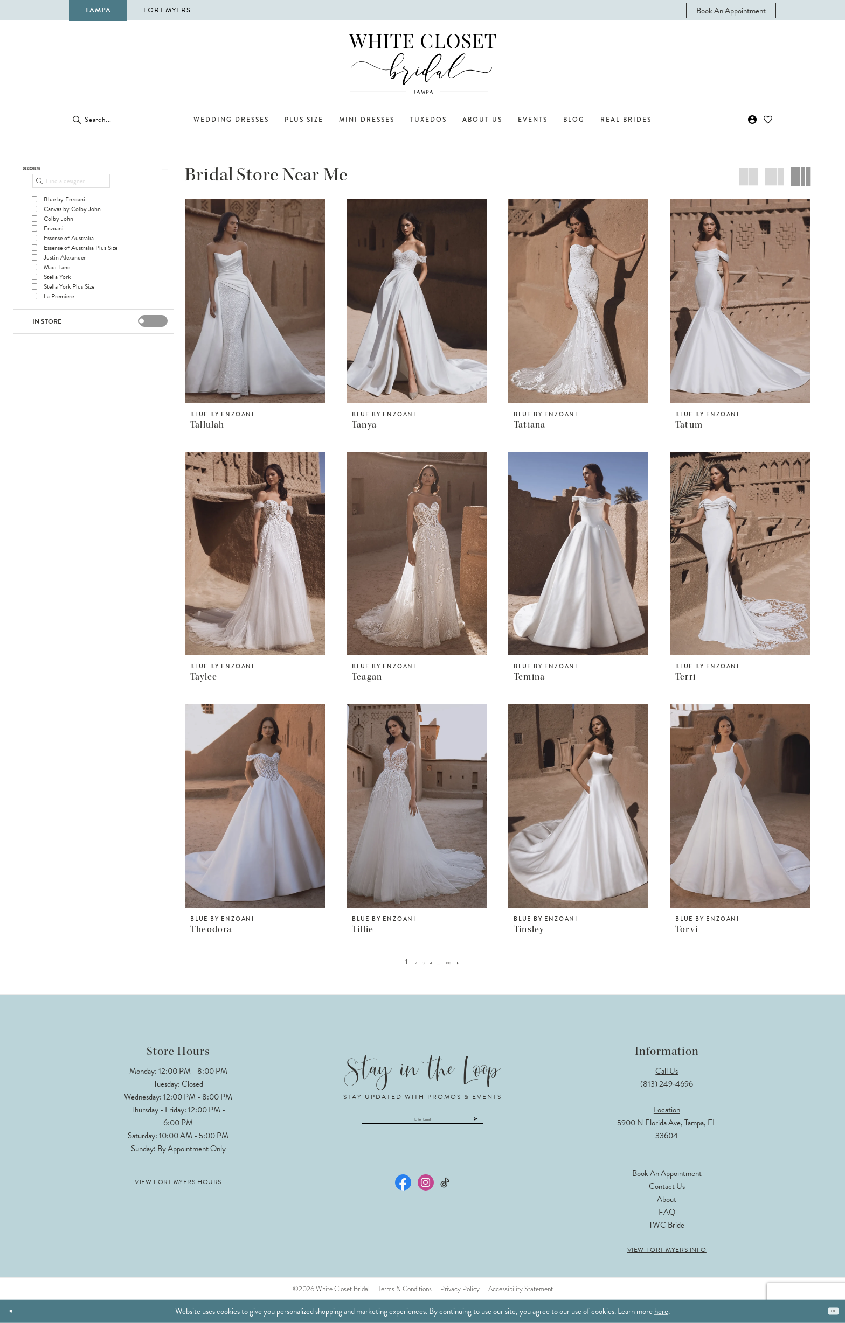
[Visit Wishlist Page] (768, 119)
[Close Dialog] (15, 1311)
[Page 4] (428, 961)
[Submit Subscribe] (532, 1124)
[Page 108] (459, 961)
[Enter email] (422, 1124)
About (666, 1199)
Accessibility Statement (520, 1289)
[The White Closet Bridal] (422, 64)
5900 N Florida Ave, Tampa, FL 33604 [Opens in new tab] (666, 1129)
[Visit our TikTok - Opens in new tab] (445, 1193)
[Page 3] (415, 961)
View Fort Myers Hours (178, 1182)
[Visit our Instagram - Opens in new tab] (426, 1193)
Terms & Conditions (405, 1289)
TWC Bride (666, 1225)
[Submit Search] (76, 119)
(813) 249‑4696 (666, 1084)
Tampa (98, 10)
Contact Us (667, 1186)
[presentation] (153, 332)
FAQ (667, 1212)
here (661, 1311)
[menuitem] (731, 10)
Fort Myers (167, 10)
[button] (752, 119)
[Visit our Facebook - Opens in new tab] (403, 1193)
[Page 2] (402, 961)
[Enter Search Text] (131, 119)
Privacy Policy (460, 1289)
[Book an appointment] (731, 10)
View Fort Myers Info (667, 1250)
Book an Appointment (667, 1173)
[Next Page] (477, 961)
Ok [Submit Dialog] (828, 1311)
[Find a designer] (71, 191)
